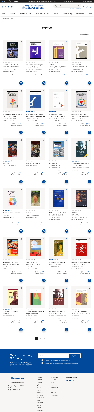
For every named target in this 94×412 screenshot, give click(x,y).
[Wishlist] (83, 7)
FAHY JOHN (6, 215)
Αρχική (3, 18)
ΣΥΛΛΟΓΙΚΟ (29, 267)
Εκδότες (8, 18)
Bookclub (56, 14)
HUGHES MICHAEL (77, 69)
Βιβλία (3, 14)
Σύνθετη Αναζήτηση (75, 9)
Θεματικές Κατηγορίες (42, 14)
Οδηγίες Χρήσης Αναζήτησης (40, 407)
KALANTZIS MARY (54, 168)
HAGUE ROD (75, 316)
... (48, 339)
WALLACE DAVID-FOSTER (56, 118)
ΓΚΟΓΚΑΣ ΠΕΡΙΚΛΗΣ (32, 118)
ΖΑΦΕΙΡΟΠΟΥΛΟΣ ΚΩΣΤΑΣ (34, 69)
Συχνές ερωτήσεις (54, 384)
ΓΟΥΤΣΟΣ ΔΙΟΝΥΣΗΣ (55, 69)
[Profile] (87, 7)
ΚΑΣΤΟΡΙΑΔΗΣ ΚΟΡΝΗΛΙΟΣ (80, 168)
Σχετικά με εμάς (40, 384)
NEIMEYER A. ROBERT (10, 69)
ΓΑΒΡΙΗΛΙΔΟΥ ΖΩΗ (77, 267)
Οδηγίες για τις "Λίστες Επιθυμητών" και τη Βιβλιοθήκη (40, 397)
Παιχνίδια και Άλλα (25, 14)
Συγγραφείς (80, 14)
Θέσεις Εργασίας (39, 389)
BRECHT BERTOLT (31, 166)
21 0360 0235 (15, 1)
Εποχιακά (12, 14)
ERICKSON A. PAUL (31, 316)
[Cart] (90, 7)
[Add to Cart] (21, 83)
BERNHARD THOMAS (9, 166)
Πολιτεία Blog (67, 14)
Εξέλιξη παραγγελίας (87, 1)
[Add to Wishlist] (21, 41)
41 (52, 339)
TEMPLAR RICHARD (55, 217)
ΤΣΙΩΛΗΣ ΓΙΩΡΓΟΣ (8, 267)
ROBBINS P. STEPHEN (9, 118)
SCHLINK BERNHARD (32, 215)
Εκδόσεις (91, 14)
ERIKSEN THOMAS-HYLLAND (80, 217)
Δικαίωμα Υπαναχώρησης (55, 394)
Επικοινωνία (54, 387)
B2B (52, 390)
